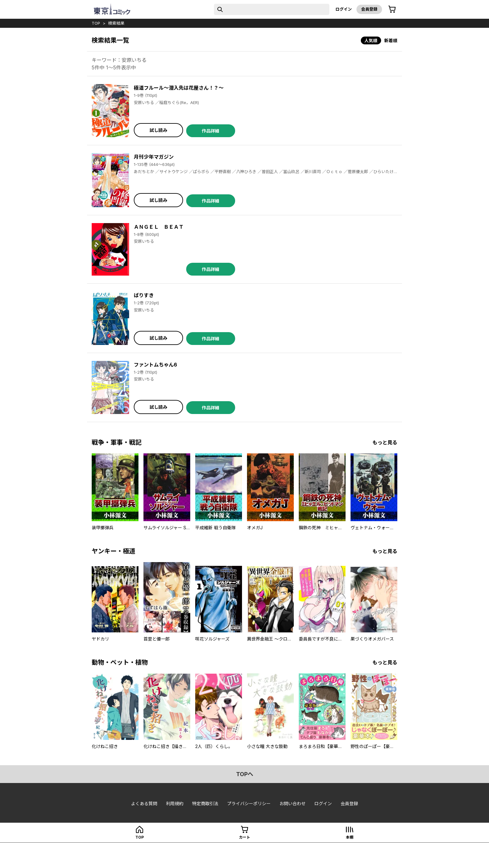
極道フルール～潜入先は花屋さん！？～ (179, 88)
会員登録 (369, 9)
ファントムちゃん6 (155, 365)
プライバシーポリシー (249, 803)
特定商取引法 (205, 803)
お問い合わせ (292, 803)
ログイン (344, 9)
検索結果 (116, 23)
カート (244, 837)
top (96, 23)
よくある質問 (144, 803)
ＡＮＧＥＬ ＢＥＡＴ (159, 227)
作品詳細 (210, 130)
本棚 (349, 837)
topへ (244, 774)
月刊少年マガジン (154, 157)
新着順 (390, 40)
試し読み (158, 130)
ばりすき (144, 295)
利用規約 (174, 803)
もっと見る (384, 442)
